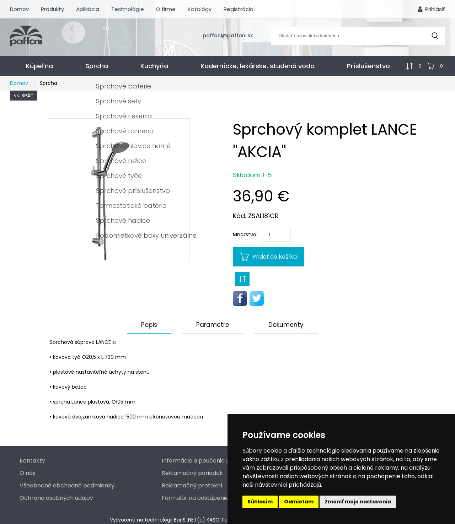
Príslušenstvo (368, 65)
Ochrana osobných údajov (56, 498)
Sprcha (96, 65)
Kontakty (32, 461)
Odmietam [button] (299, 501)
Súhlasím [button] (260, 501)
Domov (19, 9)
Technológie (127, 9)
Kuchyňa (154, 65)
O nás (28, 473)
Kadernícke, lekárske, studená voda (257, 65)
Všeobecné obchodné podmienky (67, 485)
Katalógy (200, 9)
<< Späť (23, 95)
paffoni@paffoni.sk (228, 35)
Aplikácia (87, 9)
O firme (166, 9)
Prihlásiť (435, 9)
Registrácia (238, 9)
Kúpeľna (39, 65)
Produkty (52, 9)
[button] (118, 189)
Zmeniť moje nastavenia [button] (358, 501)
